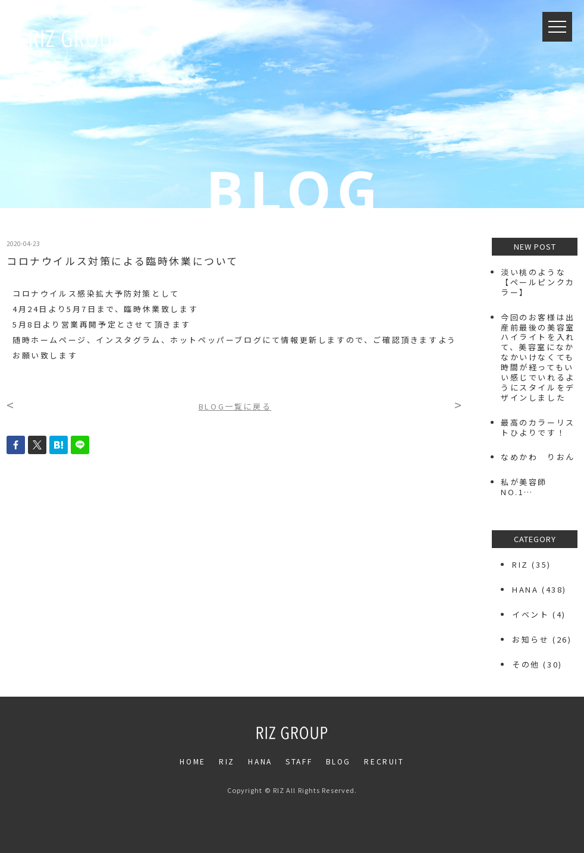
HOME (192, 761)
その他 (526, 664)
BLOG (338, 761)
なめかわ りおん (538, 456)
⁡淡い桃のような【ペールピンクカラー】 (538, 282)
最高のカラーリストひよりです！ (538, 427)
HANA (525, 589)
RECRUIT (384, 761)
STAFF (298, 761)
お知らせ (530, 639)
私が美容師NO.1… (524, 487)
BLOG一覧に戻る (235, 406)
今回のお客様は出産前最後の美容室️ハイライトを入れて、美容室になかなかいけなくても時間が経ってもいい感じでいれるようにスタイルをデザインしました (538, 357)
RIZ (520, 564)
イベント (530, 614)
